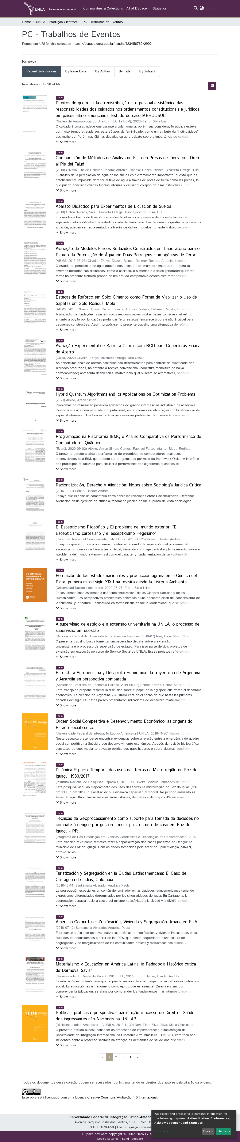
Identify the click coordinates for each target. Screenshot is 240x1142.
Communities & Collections (103, 8)
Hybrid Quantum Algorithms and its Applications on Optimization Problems (125, 394)
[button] (202, 8)
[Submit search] (195, 8)
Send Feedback (132, 1139)
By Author (102, 71)
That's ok (223, 1131)
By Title (125, 71)
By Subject (147, 71)
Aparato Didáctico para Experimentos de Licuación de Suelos (113, 207)
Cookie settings (108, 1139)
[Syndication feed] (212, 86)
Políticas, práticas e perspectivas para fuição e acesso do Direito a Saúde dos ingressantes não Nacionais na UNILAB (125, 1016)
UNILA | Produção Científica (57, 22)
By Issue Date (75, 71)
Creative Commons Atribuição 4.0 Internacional (122, 1097)
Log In (210, 8)
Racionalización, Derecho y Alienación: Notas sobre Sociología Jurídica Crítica (128, 485)
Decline (208, 1131)
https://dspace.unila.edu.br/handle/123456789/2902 (112, 43)
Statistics (160, 8)
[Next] (137, 1057)
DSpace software (95, 1134)
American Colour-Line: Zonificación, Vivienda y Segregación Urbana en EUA (126, 922)
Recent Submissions (41, 71)
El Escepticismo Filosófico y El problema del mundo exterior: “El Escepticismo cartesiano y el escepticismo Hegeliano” (116, 530)
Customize (161, 1131)
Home (26, 22)
